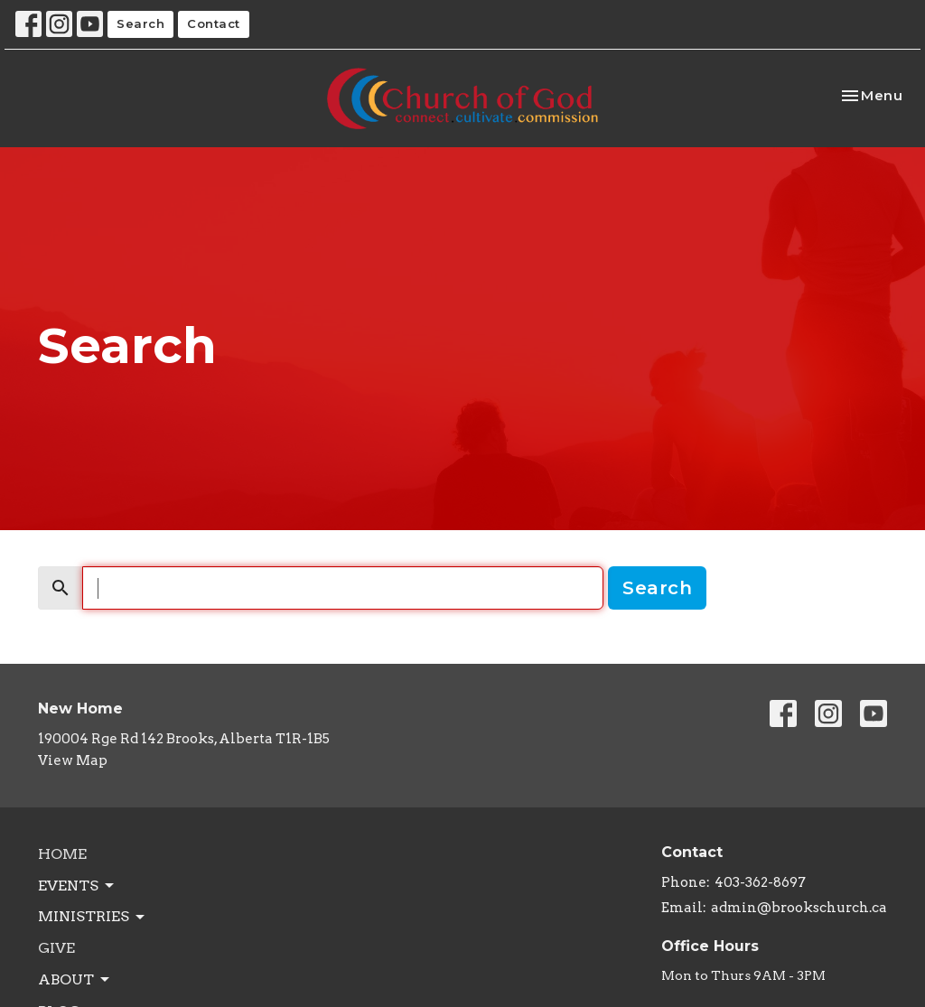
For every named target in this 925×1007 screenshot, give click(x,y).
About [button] (75, 980)
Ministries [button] (92, 917)
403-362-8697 (760, 882)
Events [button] (77, 886)
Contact (213, 23)
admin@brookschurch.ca (799, 908)
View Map (72, 760)
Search (140, 23)
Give (56, 947)
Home (62, 853)
